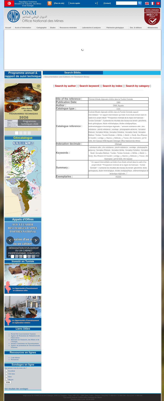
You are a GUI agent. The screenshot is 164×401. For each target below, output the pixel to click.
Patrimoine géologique (115, 28)
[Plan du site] (59, 3)
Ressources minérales (68, 28)
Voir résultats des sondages (16, 389)
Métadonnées (153, 28)
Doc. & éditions (136, 28)
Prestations (15, 359)
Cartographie (41, 28)
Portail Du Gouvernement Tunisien (23, 334)
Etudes (52, 28)
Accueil (8, 28)
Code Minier (15, 357)
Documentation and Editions (58, 77)
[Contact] (107, 3)
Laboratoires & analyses (91, 28)
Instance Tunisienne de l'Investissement (25, 343)
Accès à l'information (23, 28)
